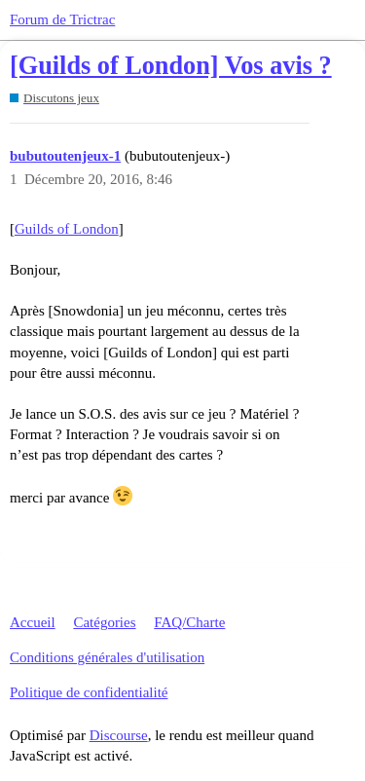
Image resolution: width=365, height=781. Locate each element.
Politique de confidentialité (88, 692)
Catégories (104, 622)
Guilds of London (67, 229)
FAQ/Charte (189, 622)
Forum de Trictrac (62, 19)
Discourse (119, 735)
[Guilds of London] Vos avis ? (171, 66)
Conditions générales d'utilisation (107, 657)
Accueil (32, 622)
